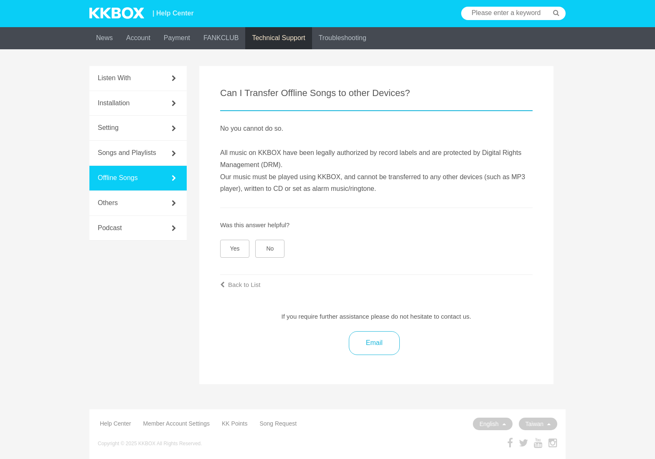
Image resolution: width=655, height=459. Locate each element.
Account (138, 37)
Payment (177, 37)
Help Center (115, 423)
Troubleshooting (342, 37)
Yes (235, 248)
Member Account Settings (176, 423)
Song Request (278, 423)
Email (374, 342)
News (104, 37)
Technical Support (278, 37)
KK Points (234, 423)
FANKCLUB (221, 37)
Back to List (240, 284)
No (270, 248)
